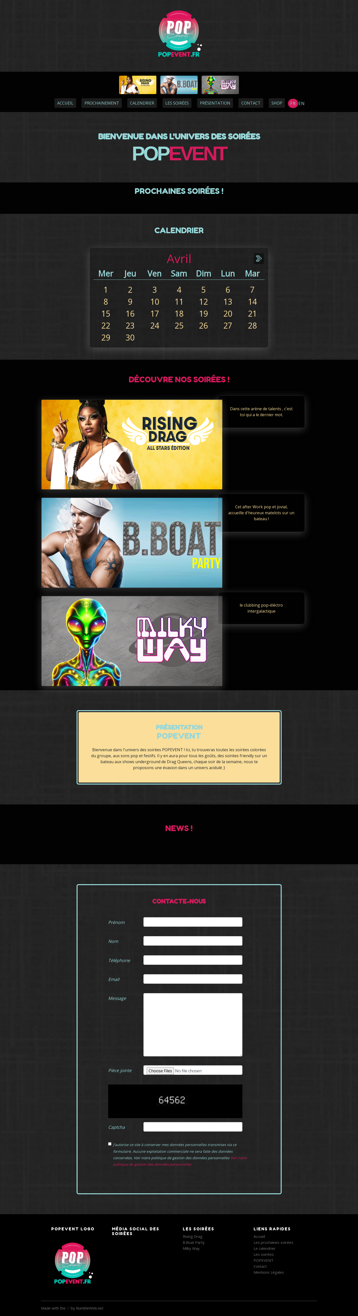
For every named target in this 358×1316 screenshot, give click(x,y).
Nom (113, 941)
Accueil (259, 1236)
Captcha (116, 1127)
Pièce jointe (120, 1070)
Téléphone (119, 960)
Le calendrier (265, 1248)
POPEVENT (263, 1260)
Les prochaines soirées (273, 1242)
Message (117, 998)
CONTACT (251, 103)
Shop (276, 103)
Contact (260, 1266)
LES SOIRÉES (177, 103)
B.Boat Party (194, 1242)
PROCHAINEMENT (102, 103)
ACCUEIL (65, 103)
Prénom (116, 922)
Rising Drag (192, 1236)
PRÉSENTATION (215, 103)
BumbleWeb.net (89, 1308)
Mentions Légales (269, 1272)
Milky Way (191, 1248)
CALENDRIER (142, 103)
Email (113, 979)
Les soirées (264, 1254)
